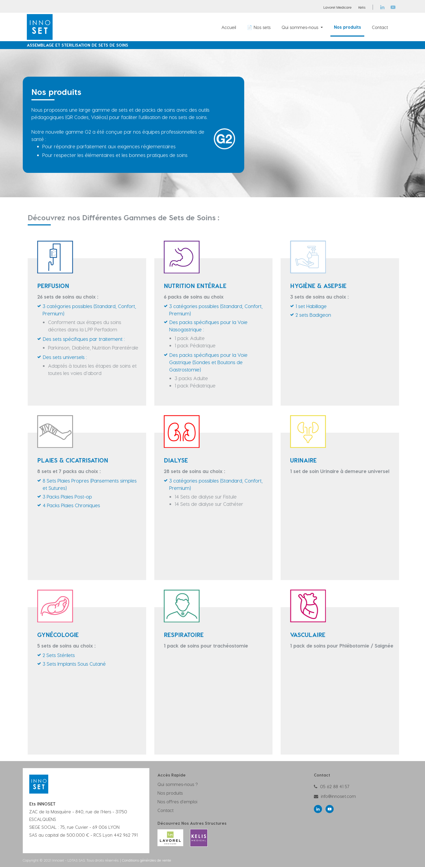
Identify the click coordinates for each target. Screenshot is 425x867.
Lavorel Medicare (337, 7)
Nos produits (170, 792)
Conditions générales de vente (146, 860)
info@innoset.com (338, 796)
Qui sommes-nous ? (177, 784)
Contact (165, 810)
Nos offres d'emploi (177, 801)
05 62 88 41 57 (334, 786)
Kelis (361, 7)
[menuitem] (229, 27)
